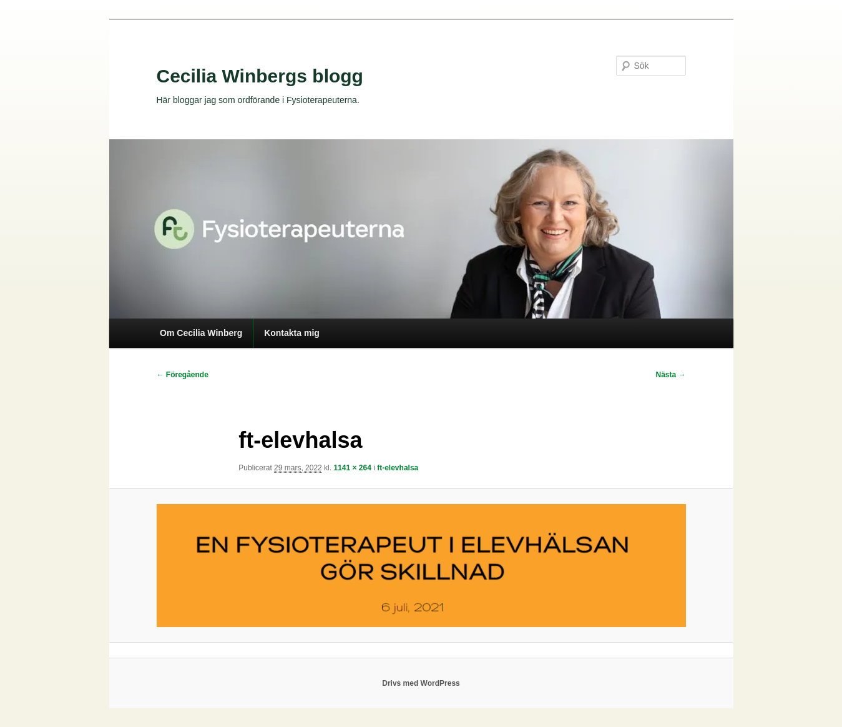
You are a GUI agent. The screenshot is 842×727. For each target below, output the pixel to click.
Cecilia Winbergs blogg (260, 76)
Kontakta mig (292, 333)
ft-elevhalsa (397, 467)
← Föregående (182, 374)
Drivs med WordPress (421, 683)
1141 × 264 (352, 467)
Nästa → (670, 374)
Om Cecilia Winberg (201, 333)
